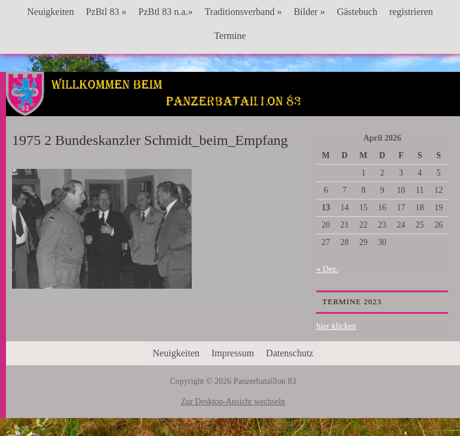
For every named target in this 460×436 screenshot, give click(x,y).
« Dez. (327, 269)
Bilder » (309, 12)
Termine (230, 36)
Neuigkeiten (50, 12)
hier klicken (336, 326)
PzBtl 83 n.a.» (165, 12)
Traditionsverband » (243, 12)
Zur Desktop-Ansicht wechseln (233, 401)
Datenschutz (289, 353)
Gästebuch (357, 12)
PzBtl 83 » (106, 12)
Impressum (232, 353)
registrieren (411, 12)
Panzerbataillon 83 (233, 108)
